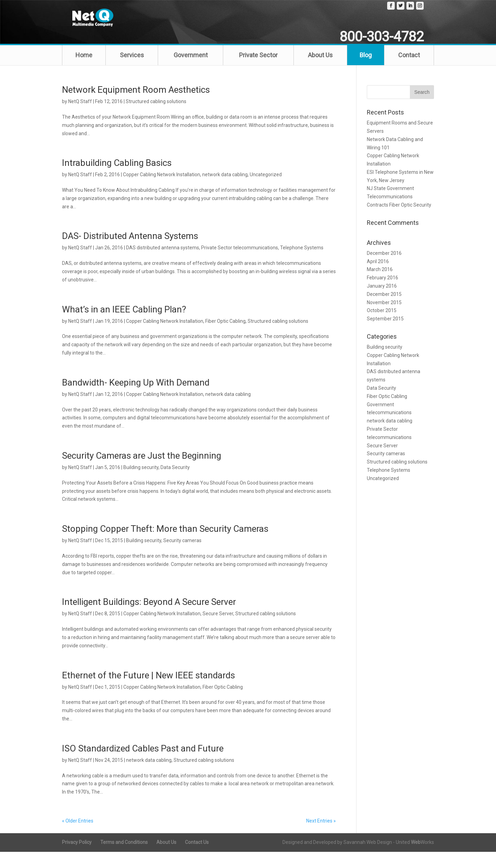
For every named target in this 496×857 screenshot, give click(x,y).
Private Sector (258, 60)
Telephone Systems (301, 253)
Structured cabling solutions (156, 106)
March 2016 (380, 275)
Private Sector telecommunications (239, 253)
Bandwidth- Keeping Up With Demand (135, 387)
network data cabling (225, 180)
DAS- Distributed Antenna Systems (130, 241)
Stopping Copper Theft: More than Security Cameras (165, 534)
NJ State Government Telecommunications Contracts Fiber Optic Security (399, 202)
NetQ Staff (80, 106)
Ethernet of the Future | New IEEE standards (148, 680)
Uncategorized (266, 180)
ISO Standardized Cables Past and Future (143, 753)
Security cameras (182, 545)
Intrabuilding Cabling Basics (117, 168)
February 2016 (382, 283)
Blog (366, 60)
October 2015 (381, 316)
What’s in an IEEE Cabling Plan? (124, 314)
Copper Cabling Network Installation (161, 180)
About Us (320, 60)
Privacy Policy (77, 847)
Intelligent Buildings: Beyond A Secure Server (149, 607)
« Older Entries (77, 826)
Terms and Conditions (124, 847)
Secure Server (218, 619)
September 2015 (385, 324)
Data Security (175, 472)
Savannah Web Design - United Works (388, 847)
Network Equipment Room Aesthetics (136, 95)
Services (132, 60)
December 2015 (384, 299)
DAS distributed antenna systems (162, 253)
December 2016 (384, 258)
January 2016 (382, 291)
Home (83, 60)
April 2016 (378, 266)
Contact (409, 60)
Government (191, 60)
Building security (140, 472)
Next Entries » (321, 826)
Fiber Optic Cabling (225, 326)
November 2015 (384, 307)
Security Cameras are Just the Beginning (141, 461)
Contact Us (197, 847)
